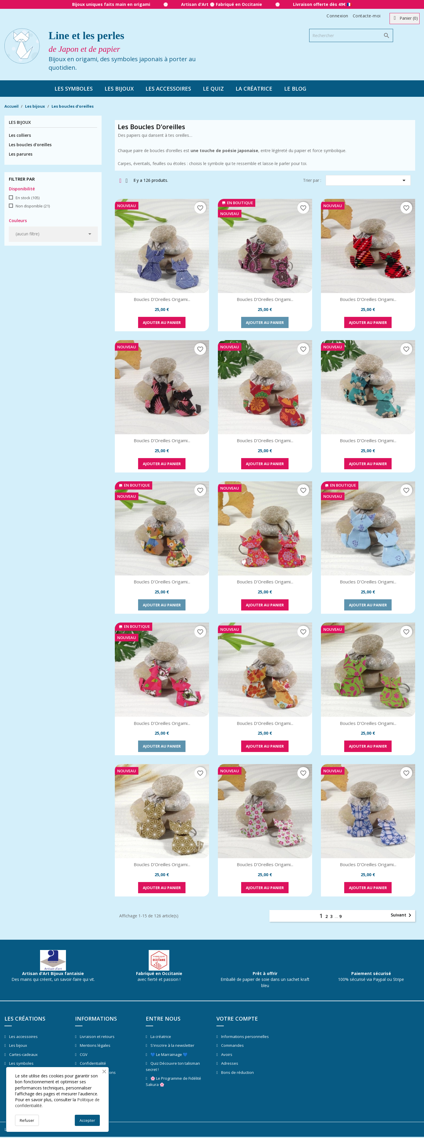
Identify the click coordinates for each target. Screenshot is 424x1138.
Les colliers (20, 135)
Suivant (402, 915)
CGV (83, 1054)
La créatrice (254, 88)
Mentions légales (94, 1045)
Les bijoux (119, 88)
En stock (27, 197)
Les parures (20, 154)
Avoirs (226, 1054)
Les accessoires (168, 88)
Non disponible (33, 206)
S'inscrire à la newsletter (172, 1045)
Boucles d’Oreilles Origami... (162, 299)
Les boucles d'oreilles (30, 144)
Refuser (27, 1120)
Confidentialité (92, 1063)
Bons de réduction (237, 1072)
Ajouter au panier (162, 322)
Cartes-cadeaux (23, 1054)
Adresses (229, 1063)
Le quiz (213, 88)
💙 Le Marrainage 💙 (169, 1054)
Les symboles (73, 88)
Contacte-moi (367, 16)
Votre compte (237, 1018)
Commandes (232, 1045)
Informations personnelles (244, 1036)
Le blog (295, 88)
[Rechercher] (351, 35)
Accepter (87, 1120)
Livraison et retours (97, 1036)
